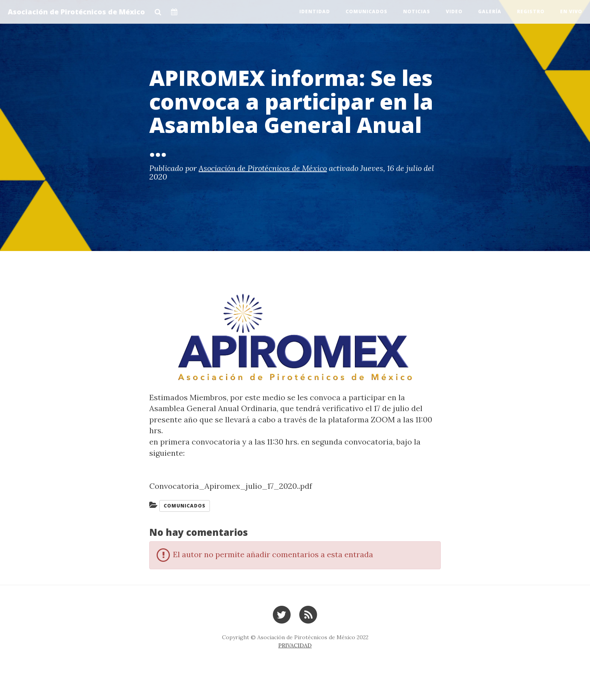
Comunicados (367, 11)
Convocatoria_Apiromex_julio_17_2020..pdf (230, 486)
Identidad (314, 11)
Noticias (416, 11)
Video (454, 11)
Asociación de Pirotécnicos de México (76, 11)
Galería (489, 11)
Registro (531, 11)
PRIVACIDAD (295, 645)
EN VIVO (571, 11)
